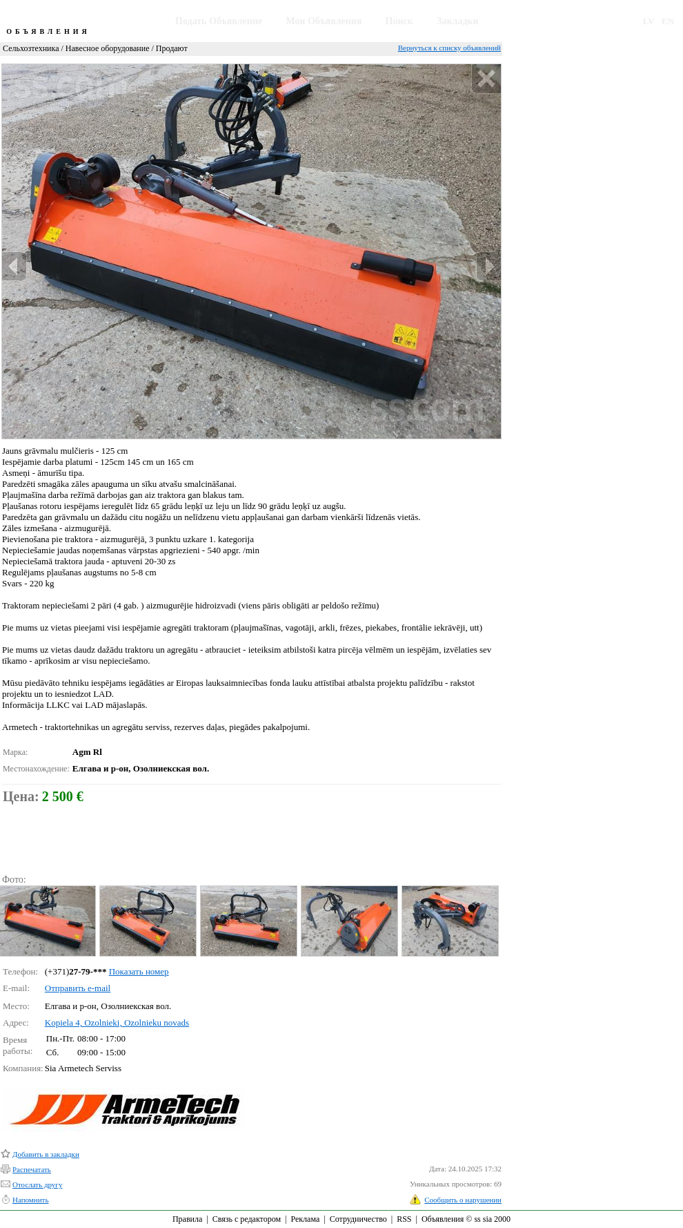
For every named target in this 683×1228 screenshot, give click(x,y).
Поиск (399, 21)
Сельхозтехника (31, 48)
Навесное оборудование (108, 48)
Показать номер (139, 971)
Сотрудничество (358, 1219)
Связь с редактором (246, 1219)
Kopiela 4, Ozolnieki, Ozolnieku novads (117, 1022)
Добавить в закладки (45, 1154)
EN (668, 21)
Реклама (304, 1219)
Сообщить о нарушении (463, 1200)
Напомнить (30, 1200)
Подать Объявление (218, 21)
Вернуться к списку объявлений (449, 48)
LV (649, 21)
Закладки (458, 21)
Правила (187, 1219)
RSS (404, 1219)
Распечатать (31, 1169)
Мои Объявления (324, 21)
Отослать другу (37, 1184)
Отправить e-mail (77, 988)
